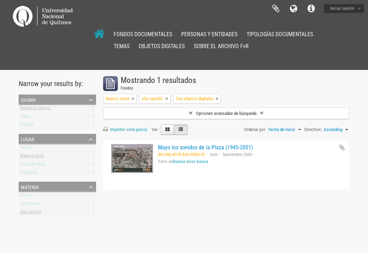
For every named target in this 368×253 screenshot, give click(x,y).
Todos (25, 148)
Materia (30, 186)
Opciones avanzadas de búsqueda (226, 113)
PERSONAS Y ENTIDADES (209, 34)
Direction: (313, 129)
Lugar (27, 139)
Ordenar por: (255, 129)
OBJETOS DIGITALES (162, 46)
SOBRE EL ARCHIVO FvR (221, 46)
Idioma (293, 9)
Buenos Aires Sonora (190, 161)
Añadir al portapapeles (341, 147)
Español (27, 126)
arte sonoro (30, 204)
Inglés (25, 117)
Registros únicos (35, 109)
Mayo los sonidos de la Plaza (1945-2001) (205, 147)
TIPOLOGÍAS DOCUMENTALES (280, 34)
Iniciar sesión (342, 8)
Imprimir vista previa (125, 129)
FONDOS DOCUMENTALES (143, 34)
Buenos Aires (32, 157)
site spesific (31, 213)
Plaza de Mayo (33, 165)
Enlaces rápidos (311, 9)
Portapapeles (276, 9)
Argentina (28, 173)
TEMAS (121, 46)
